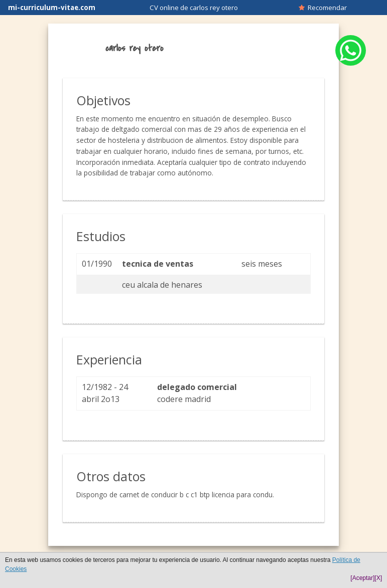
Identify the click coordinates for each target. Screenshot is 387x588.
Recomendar (323, 7)
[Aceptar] (362, 577)
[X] (378, 577)
